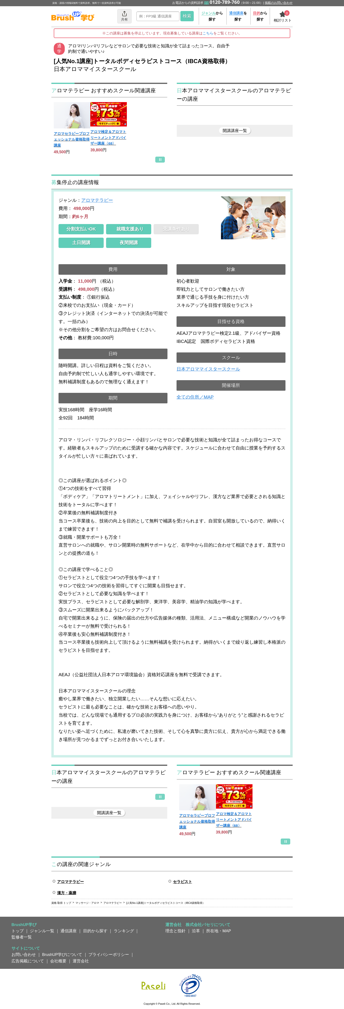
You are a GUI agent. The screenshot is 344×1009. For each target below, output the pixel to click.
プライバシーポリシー (108, 954)
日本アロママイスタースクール (208, 369)
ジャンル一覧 (42, 931)
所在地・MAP (218, 931)
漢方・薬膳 (66, 893)
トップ (17, 931)
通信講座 (68, 931)
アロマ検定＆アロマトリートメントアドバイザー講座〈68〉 (108, 137)
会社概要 (58, 961)
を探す (238, 16)
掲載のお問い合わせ (279, 3)
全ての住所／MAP (195, 397)
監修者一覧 (21, 937)
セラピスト (182, 882)
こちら (208, 33)
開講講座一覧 (235, 130)
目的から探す (95, 931)
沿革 (196, 931)
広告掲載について (27, 961)
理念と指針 (175, 931)
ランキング (124, 931)
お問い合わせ (23, 954)
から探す (212, 16)
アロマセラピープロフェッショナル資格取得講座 (72, 139)
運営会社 (81, 961)
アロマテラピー (97, 200)
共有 (124, 16)
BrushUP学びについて (62, 954)
